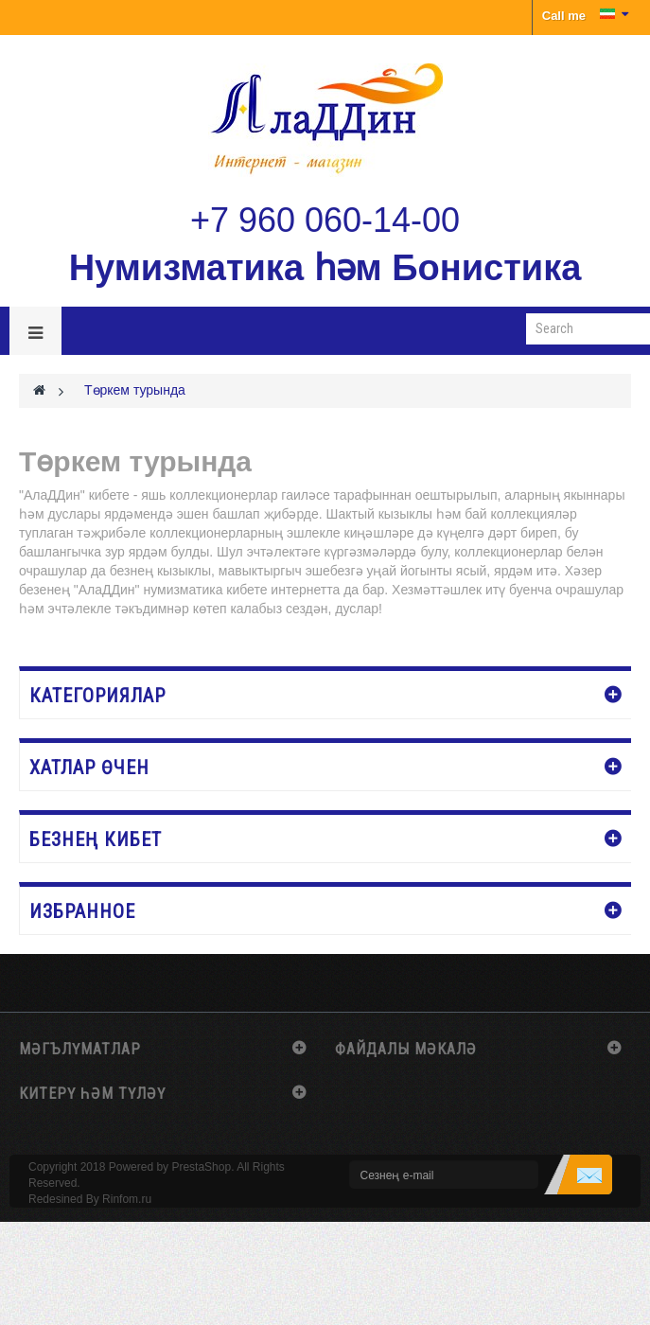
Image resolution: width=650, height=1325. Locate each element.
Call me (564, 16)
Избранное (82, 911)
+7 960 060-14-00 (325, 220)
